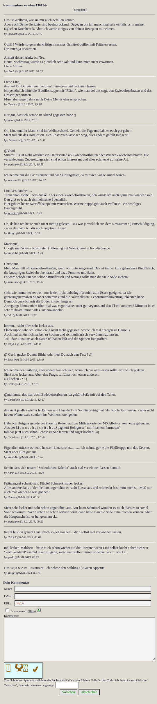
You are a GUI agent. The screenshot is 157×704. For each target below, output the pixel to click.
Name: (8, 588)
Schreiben (79, 9)
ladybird (12, 213)
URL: (7, 603)
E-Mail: (8, 596)
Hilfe (32, 611)
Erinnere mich (19, 611)
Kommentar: (11, 615)
